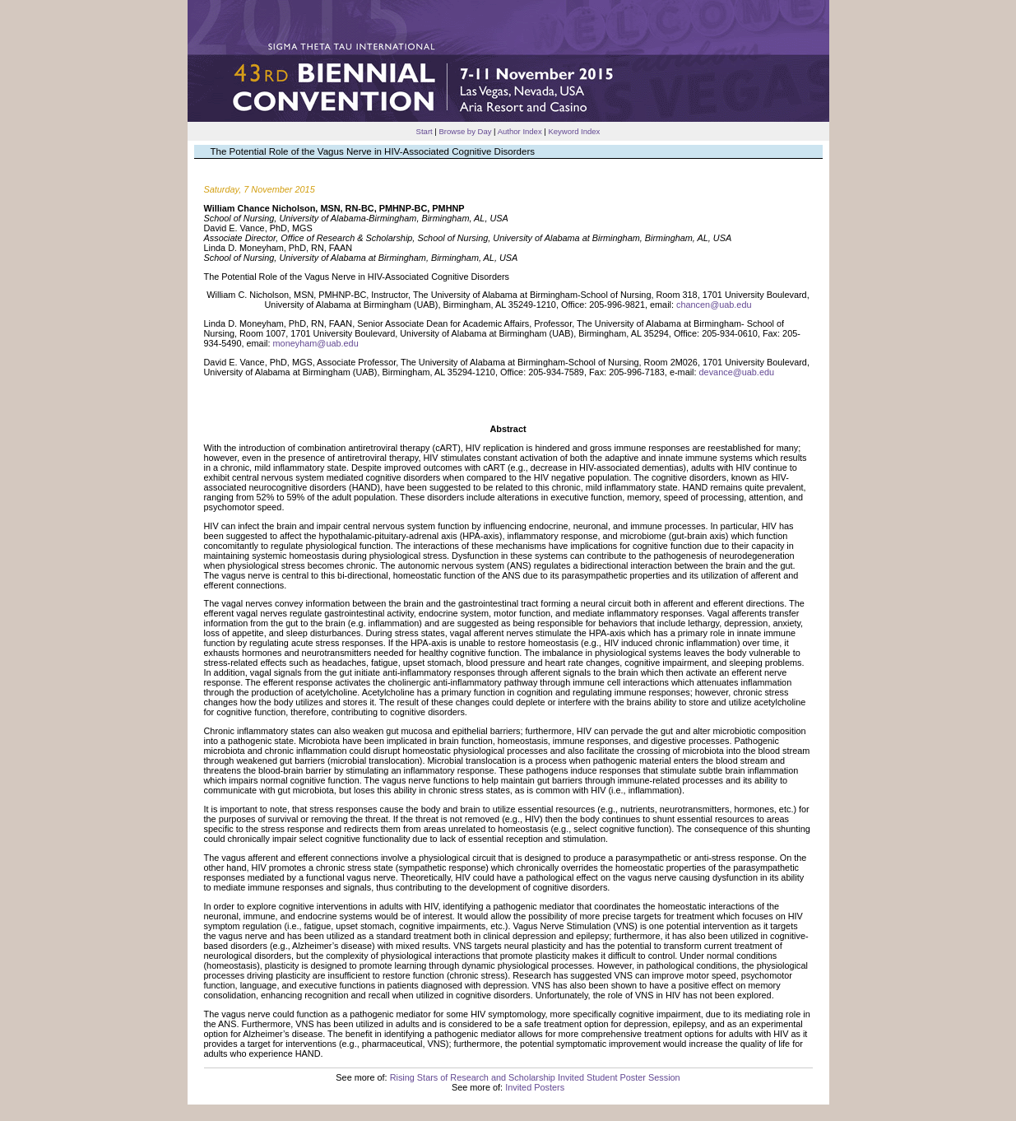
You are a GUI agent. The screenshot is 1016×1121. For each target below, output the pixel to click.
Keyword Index (574, 131)
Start (424, 131)
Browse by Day (464, 131)
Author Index (520, 131)
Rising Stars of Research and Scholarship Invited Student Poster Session (535, 1077)
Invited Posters (534, 1087)
